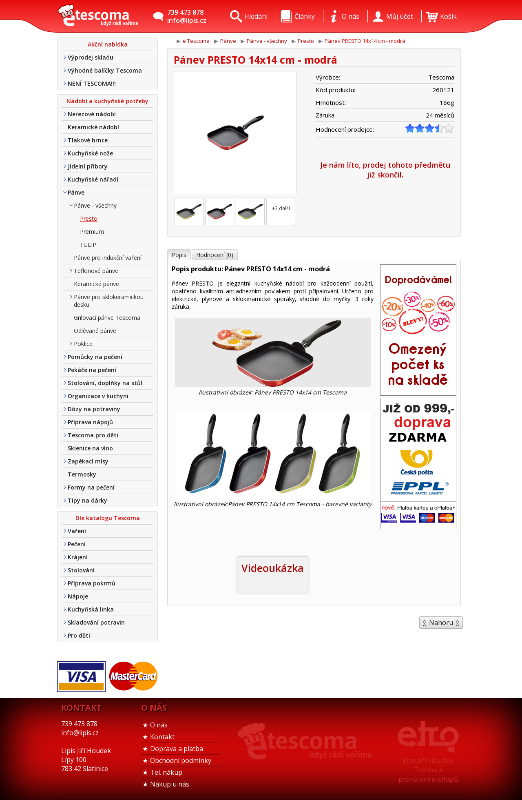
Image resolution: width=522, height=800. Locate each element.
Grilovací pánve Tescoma (107, 317)
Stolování (81, 570)
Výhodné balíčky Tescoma (105, 70)
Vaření (77, 531)
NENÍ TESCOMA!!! (92, 83)
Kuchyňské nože (90, 153)
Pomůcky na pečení (95, 357)
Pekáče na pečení (92, 370)
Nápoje (78, 596)
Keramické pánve (96, 284)
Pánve (76, 192)
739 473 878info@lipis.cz (186, 16)
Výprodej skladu (90, 57)
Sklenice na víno (90, 448)
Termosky (82, 474)
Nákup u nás (169, 784)
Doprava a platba (176, 748)
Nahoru (441, 622)
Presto (88, 218)
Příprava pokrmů (91, 583)
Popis (179, 255)
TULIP (88, 244)
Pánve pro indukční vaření (108, 257)
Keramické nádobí (93, 127)
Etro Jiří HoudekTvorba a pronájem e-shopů (428, 770)
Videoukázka (272, 568)
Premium (92, 231)
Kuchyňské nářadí (93, 179)
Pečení (77, 544)
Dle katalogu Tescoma (107, 518)
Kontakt (162, 736)
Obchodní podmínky (180, 760)
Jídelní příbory (88, 166)
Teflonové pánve (96, 271)
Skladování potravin (96, 622)
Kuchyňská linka (91, 609)
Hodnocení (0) (214, 255)
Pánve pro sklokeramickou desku (109, 300)
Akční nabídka (108, 44)
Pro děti (79, 635)
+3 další (281, 208)
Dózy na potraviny (94, 409)
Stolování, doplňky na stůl (105, 383)
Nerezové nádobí (92, 114)
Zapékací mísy (88, 461)
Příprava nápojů (90, 422)
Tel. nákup (166, 772)
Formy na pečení (91, 487)
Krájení (78, 557)
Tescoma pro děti (93, 435)
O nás (159, 724)
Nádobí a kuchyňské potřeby (107, 101)
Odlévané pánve (95, 331)
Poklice (83, 344)
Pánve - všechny (95, 205)
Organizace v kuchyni (98, 396)
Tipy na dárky (87, 500)
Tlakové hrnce (88, 140)
